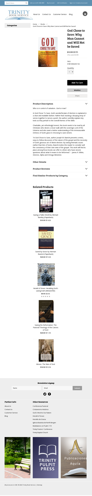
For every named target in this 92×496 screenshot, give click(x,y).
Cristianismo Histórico (41, 409)
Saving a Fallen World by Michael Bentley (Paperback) (45, 215)
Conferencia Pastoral (41, 406)
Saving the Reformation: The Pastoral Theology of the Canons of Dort (45, 327)
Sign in (72, 3)
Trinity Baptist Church (41, 433)
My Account (50, 3)
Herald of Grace (39, 416)
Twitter (44, 393)
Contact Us (46, 14)
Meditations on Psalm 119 (43, 426)
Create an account (81, 3)
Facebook (49, 393)
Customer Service (60, 14)
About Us (36, 14)
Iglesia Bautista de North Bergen (45, 423)
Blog (70, 14)
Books (43, 24)
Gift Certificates (62, 3)
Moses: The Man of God (45, 364)
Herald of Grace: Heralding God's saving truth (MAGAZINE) (45, 289)
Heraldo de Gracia (39, 419)
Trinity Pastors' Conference (43, 430)
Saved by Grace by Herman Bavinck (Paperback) (45, 252)
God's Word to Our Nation (43, 413)
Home (35, 24)
